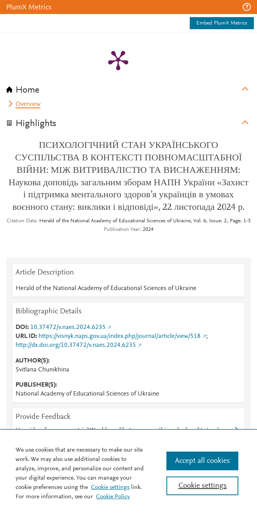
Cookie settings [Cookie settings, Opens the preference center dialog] (202, 486)
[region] (128, 473)
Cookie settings (110, 487)
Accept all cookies (202, 461)
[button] (247, 7)
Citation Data (21, 221)
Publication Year (122, 229)
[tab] (128, 87)
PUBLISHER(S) (35, 385)
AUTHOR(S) (32, 361)
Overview (28, 104)
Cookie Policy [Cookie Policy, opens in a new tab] (113, 497)
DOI (21, 327)
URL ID (25, 336)
